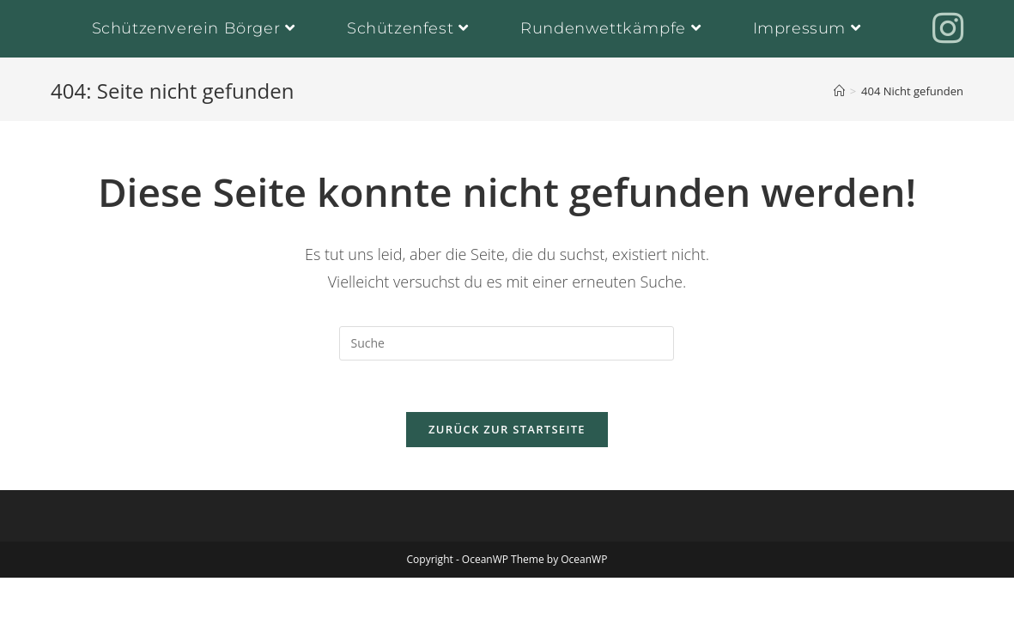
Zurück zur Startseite (507, 429)
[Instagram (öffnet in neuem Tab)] (948, 27)
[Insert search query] (506, 343)
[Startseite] (839, 91)
